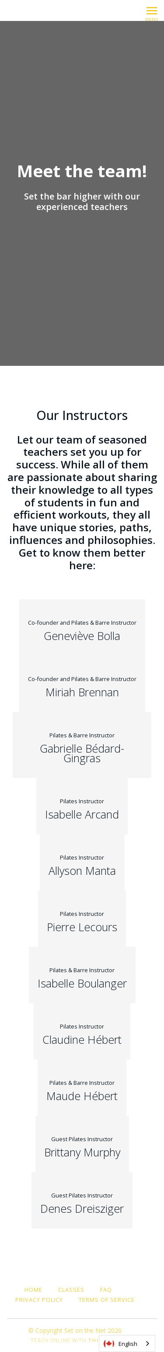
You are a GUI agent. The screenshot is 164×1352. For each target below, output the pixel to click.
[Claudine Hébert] (82, 1031)
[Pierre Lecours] (82, 919)
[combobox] (127, 1343)
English (120, 1343)
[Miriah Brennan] (82, 684)
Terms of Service (107, 1300)
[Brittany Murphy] (82, 1144)
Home (33, 1290)
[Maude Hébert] (82, 1088)
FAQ (106, 1290)
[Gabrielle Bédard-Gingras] (82, 745)
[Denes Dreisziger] (82, 1200)
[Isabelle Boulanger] (82, 975)
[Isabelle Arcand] (82, 806)
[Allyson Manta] (82, 862)
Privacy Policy (39, 1300)
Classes (71, 1290)
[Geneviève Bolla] (82, 627)
